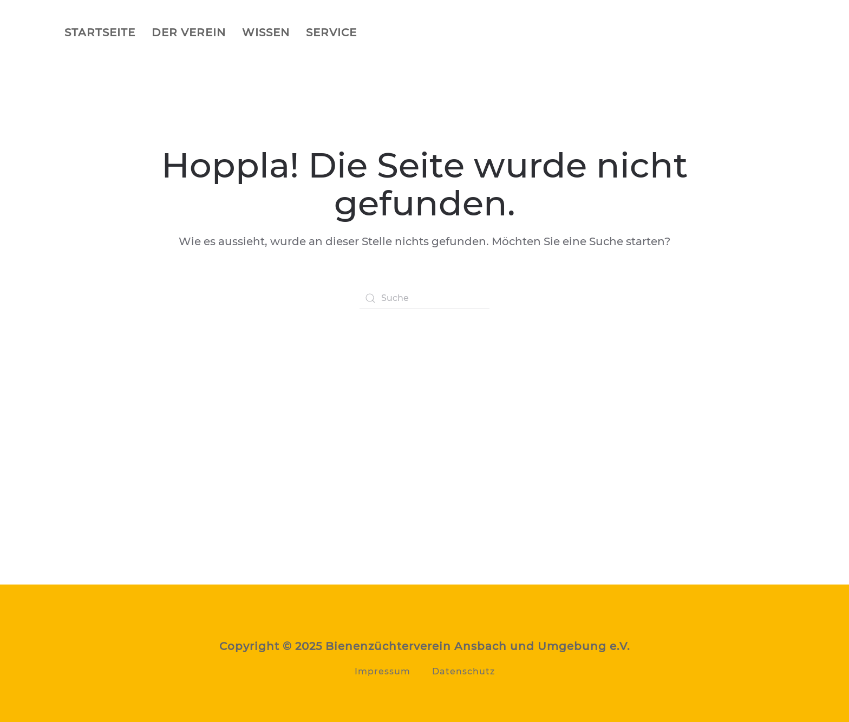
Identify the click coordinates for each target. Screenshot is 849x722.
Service (331, 32)
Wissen (266, 32)
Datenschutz (463, 671)
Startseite (99, 32)
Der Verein (189, 32)
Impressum (382, 671)
